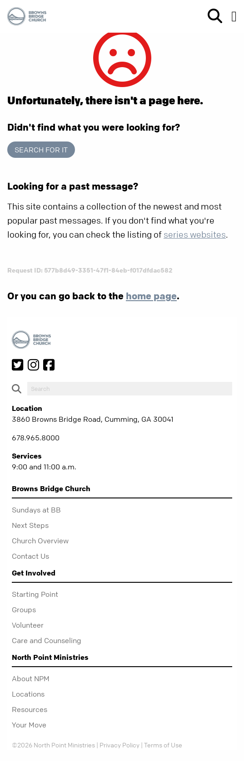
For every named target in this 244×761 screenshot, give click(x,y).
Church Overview (40, 540)
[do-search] (129, 388)
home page (151, 296)
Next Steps (30, 525)
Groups (24, 609)
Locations (28, 693)
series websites (195, 234)
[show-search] (211, 16)
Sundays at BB (36, 509)
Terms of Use (163, 745)
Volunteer (28, 624)
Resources (29, 709)
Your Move (29, 724)
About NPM (31, 678)
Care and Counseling (46, 640)
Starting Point (35, 594)
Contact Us (30, 556)
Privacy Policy (119, 745)
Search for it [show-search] (41, 149)
